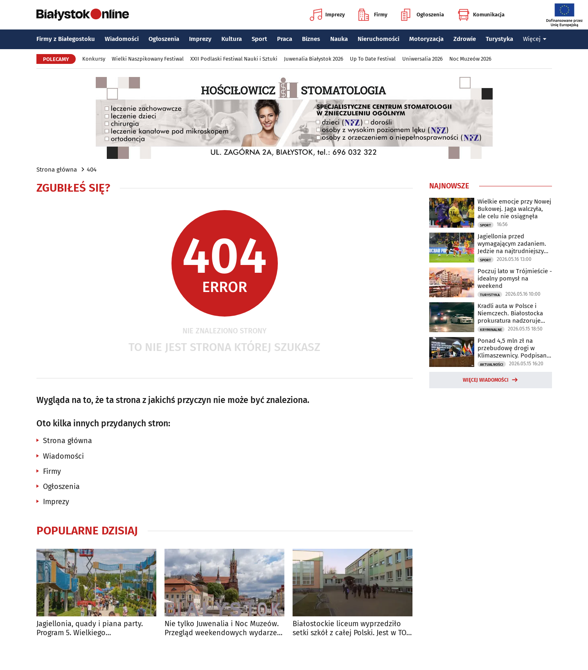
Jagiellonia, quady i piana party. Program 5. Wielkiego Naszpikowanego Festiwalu (89, 628)
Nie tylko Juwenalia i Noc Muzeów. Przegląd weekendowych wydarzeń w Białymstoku (223, 628)
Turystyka (499, 39)
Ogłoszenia (422, 15)
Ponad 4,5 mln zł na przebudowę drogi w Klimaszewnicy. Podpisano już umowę (514, 348)
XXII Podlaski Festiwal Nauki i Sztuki (233, 58)
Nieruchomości (378, 39)
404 (92, 169)
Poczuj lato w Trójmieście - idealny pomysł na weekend (515, 278)
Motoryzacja (426, 39)
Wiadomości (122, 39)
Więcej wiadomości (486, 380)
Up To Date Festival (373, 58)
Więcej (535, 39)
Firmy (372, 15)
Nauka (339, 39)
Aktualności (491, 364)
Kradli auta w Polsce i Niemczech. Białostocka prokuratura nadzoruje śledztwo (510, 313)
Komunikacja (481, 15)
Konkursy (93, 58)
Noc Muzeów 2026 (470, 58)
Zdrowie (464, 39)
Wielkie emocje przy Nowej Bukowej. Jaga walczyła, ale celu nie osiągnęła (514, 209)
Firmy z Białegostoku (65, 39)
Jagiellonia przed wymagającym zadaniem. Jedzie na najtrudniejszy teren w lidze (512, 244)
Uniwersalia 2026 (422, 58)
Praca (284, 39)
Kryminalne (491, 330)
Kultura (231, 39)
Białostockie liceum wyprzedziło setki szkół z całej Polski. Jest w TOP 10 (351, 628)
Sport (259, 39)
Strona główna (56, 169)
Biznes (311, 39)
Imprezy (327, 15)
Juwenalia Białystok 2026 (313, 58)
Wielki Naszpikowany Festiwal (148, 58)
